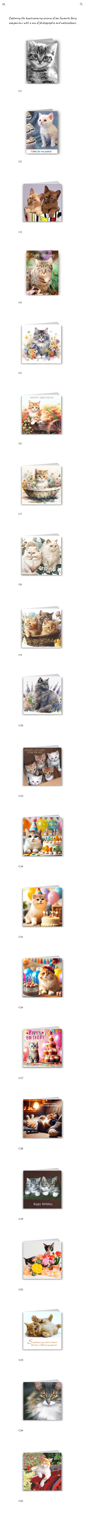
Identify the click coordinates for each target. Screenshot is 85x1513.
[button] (3, 4)
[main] (42, 20)
